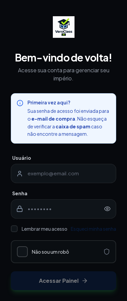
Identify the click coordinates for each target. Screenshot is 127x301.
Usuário (21, 158)
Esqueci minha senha (93, 229)
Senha (19, 193)
